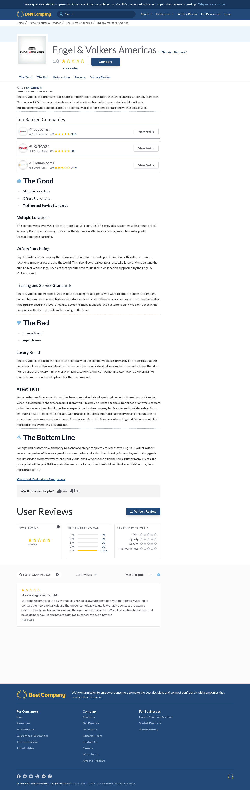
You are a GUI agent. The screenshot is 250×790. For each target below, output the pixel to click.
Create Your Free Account (156, 717)
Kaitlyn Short (34, 88)
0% (103, 534)
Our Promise (91, 723)
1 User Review (70, 68)
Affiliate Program (94, 760)
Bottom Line (61, 77)
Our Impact (90, 729)
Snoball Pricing (148, 729)
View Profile (146, 131)
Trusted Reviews (27, 742)
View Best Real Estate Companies (41, 479)
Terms (91, 783)
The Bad (42, 77)
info (58, 527)
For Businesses (211, 14)
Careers (88, 748)
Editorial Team (92, 735)
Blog (19, 717)
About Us (89, 717)
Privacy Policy (78, 783)
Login (227, 14)
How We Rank (26, 729)
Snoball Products (150, 723)
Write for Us (91, 754)
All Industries (25, 748)
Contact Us (90, 742)
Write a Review (187, 14)
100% (103, 550)
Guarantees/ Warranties (32, 735)
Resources (23, 723)
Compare (105, 61)
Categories (165, 14)
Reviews (80, 77)
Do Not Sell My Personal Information (117, 783)
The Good (25, 77)
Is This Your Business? (173, 52)
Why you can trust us (211, 4)
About (147, 14)
